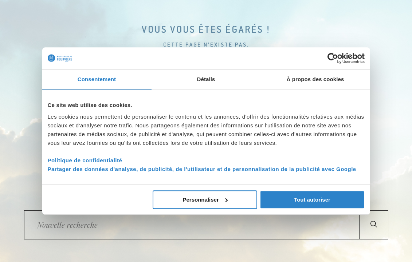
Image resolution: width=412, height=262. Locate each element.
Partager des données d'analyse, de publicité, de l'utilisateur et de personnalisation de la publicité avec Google (202, 169)
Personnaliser (205, 199)
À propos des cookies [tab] (315, 79)
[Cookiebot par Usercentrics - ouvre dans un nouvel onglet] (333, 58)
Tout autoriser (312, 199)
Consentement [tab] (97, 79)
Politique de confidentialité (85, 160)
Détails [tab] (206, 79)
